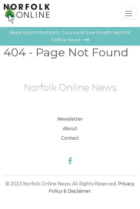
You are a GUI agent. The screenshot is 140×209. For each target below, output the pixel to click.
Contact (70, 138)
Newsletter (70, 119)
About (70, 128)
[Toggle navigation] (129, 13)
